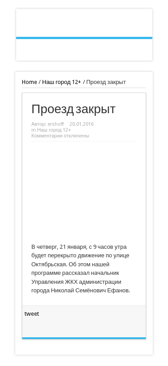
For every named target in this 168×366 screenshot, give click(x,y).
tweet (32, 313)
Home (29, 82)
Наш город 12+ (62, 82)
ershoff (55, 124)
